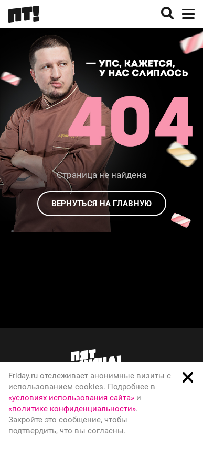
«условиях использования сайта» (71, 397)
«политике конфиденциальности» (72, 408)
